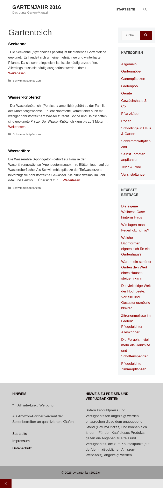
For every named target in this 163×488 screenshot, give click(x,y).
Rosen (126, 121)
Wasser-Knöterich (25, 97)
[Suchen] (146, 35)
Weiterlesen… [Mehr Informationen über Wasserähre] (73, 180)
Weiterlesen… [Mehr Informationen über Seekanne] (18, 73)
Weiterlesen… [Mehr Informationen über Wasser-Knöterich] (18, 127)
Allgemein (129, 64)
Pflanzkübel (130, 114)
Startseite (125, 9)
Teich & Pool (131, 167)
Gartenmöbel (131, 71)
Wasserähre (19, 151)
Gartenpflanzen (133, 79)
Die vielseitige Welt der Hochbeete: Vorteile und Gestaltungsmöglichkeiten (136, 297)
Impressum (21, 441)
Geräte (126, 93)
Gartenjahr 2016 (36, 7)
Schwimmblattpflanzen (27, 80)
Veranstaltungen (134, 174)
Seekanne (17, 44)
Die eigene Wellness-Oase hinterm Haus (133, 211)
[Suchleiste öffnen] (145, 9)
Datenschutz (22, 448)
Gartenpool (130, 86)
